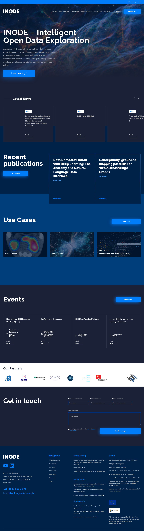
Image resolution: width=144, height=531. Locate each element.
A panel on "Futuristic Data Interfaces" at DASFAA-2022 (124, 478)
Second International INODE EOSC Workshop (121, 474)
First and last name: (75, 399)
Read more (128, 299)
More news (16, 173)
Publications (52, 474)
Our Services (52, 464)
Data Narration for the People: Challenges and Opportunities (87, 507)
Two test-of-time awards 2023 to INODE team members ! (89, 472)
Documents (52, 478)
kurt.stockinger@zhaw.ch (18, 493)
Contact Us (132, 11)
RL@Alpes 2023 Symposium (116, 464)
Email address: (95, 399)
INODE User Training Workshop (117, 467)
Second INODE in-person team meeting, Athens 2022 (124, 471)
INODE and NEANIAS (79, 468)
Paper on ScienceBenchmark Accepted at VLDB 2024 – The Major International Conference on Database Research (89, 462)
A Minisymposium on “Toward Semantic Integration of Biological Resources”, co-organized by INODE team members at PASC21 (124, 483)
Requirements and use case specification (85, 517)
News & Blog (52, 471)
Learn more (126, 221)
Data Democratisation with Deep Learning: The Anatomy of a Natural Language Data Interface (90, 485)
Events (51, 481)
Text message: (73, 410)
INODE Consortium (54, 460)
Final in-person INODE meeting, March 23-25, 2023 (123, 460)
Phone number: (117, 399)
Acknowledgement (134, 2)
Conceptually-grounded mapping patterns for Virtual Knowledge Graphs (88, 490)
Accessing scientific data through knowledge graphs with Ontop (89, 512)
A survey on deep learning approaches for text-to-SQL (89, 495)
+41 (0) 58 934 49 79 (14, 488)
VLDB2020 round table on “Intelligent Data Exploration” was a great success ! (124, 490)
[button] (134, 99)
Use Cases (52, 467)
